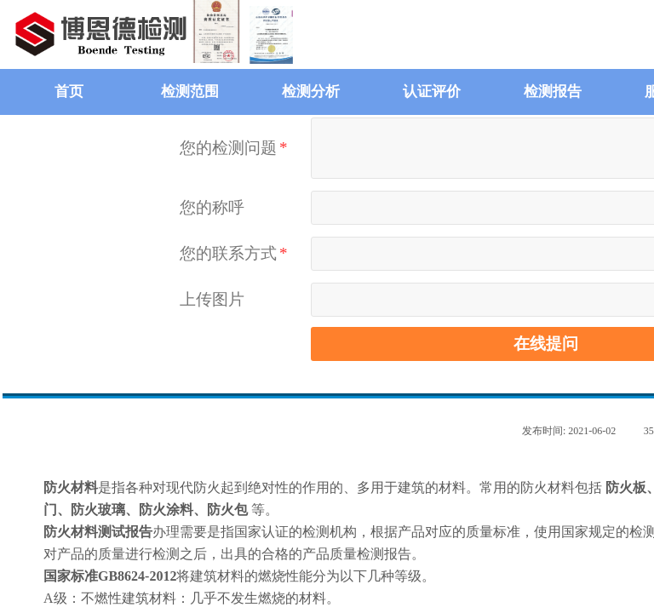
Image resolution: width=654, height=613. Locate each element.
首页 (68, 91)
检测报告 (553, 91)
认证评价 (432, 91)
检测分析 (311, 91)
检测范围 (190, 91)
